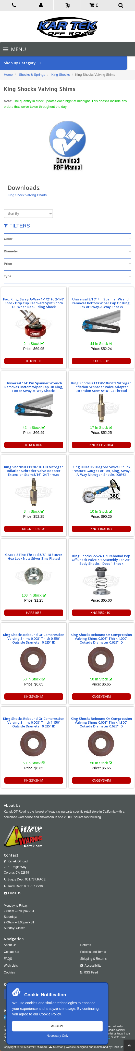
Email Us (14, 893)
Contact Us (11, 952)
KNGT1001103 (101, 528)
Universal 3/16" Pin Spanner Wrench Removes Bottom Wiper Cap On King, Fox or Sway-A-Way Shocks (101, 303)
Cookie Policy (50, 1014)
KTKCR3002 (33, 445)
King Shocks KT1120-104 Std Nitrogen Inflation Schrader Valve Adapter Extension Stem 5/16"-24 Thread (101, 387)
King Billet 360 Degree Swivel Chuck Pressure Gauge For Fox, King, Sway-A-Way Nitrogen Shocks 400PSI (101, 471)
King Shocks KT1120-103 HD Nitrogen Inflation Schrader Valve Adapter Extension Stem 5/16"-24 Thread (34, 471)
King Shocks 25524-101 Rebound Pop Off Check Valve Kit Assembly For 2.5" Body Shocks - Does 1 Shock (101, 560)
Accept (57, 1026)
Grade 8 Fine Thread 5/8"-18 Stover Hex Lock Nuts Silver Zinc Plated (33, 556)
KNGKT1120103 (33, 528)
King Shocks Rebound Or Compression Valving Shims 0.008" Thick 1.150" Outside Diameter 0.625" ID (33, 722)
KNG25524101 (101, 612)
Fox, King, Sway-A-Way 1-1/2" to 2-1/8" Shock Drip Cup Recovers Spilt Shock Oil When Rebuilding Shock (34, 303)
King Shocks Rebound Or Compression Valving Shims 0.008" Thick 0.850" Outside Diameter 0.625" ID (33, 638)
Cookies (9, 972)
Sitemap (58, 1046)
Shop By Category (65, 63)
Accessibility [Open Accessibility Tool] (92, 965)
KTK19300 (33, 361)
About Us (10, 945)
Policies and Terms (93, 952)
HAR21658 (33, 612)
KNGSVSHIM (33, 696)
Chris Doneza (121, 1046)
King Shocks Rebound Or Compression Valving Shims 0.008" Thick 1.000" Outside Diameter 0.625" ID (101, 638)
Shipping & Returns (93, 959)
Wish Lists (11, 965)
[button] (41, 5)
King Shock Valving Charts (27, 195)
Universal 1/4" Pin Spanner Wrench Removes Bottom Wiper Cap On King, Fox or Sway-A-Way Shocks (33, 387)
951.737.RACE (35, 879)
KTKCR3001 (101, 361)
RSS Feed (91, 972)
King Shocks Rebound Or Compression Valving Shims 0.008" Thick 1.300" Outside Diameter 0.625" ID (101, 722)
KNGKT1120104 (101, 445)
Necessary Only (57, 1036)
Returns (85, 945)
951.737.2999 (33, 886)
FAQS (8, 959)
